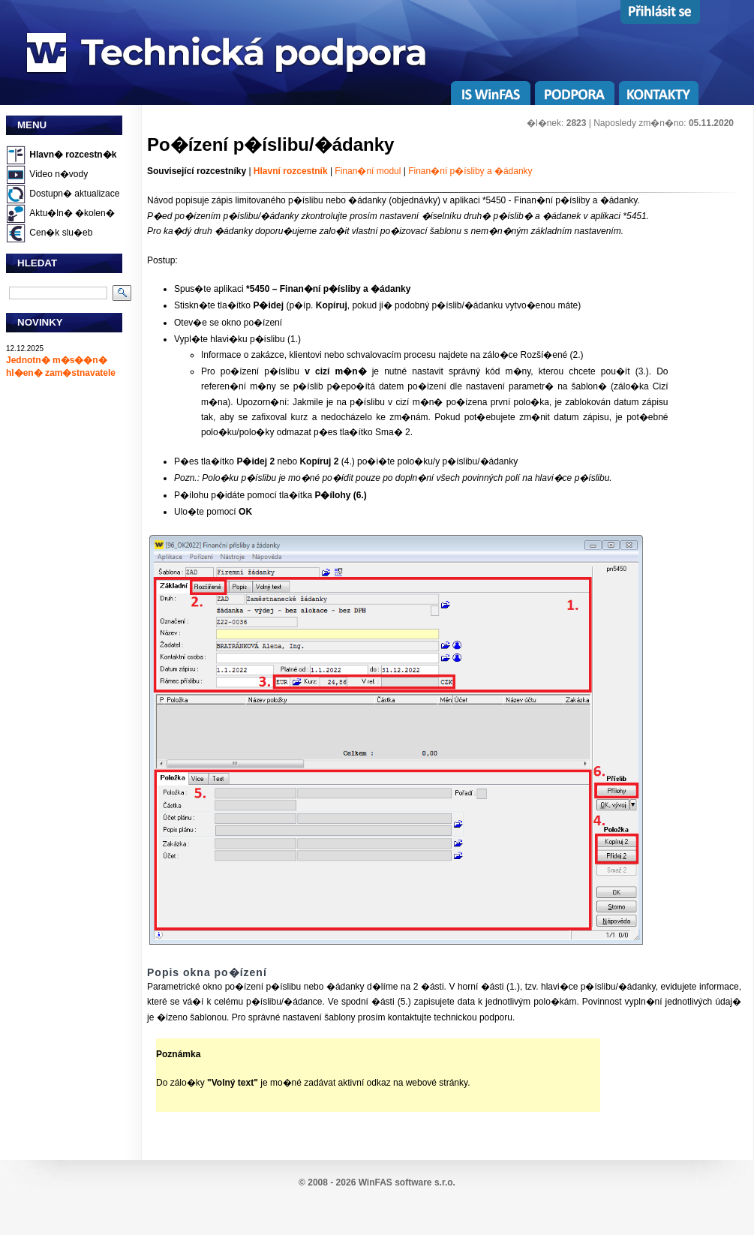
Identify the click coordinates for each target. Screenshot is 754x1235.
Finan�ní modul (368, 171)
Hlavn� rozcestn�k (72, 154)
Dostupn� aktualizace (74, 193)
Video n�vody (58, 174)
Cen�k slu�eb (60, 232)
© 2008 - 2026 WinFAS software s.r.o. (377, 1182)
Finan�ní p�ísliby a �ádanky (470, 171)
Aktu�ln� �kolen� (71, 213)
